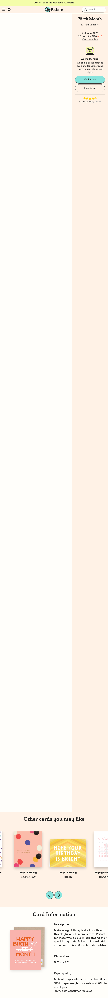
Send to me (90, 88)
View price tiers (90, 39)
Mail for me (90, 79)
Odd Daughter (91, 25)
